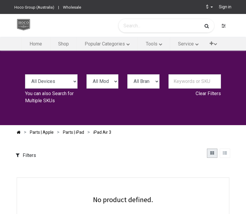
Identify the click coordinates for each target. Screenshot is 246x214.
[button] (213, 43)
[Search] (207, 26)
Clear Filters (208, 93)
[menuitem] (35, 44)
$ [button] (207, 6)
